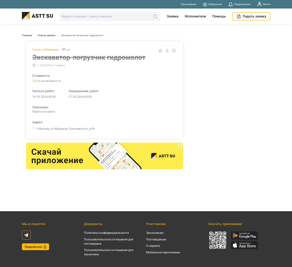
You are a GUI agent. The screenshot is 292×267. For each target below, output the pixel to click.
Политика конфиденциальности (106, 232)
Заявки (172, 16)
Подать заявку (251, 16)
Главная (27, 35)
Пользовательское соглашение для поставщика (108, 241)
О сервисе (153, 245)
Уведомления (239, 4)
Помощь (219, 16)
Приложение (188, 4)
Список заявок (47, 35)
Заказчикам (154, 232)
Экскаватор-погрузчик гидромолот (82, 35)
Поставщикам (156, 239)
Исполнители (195, 16)
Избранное (212, 4)
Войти (263, 4)
